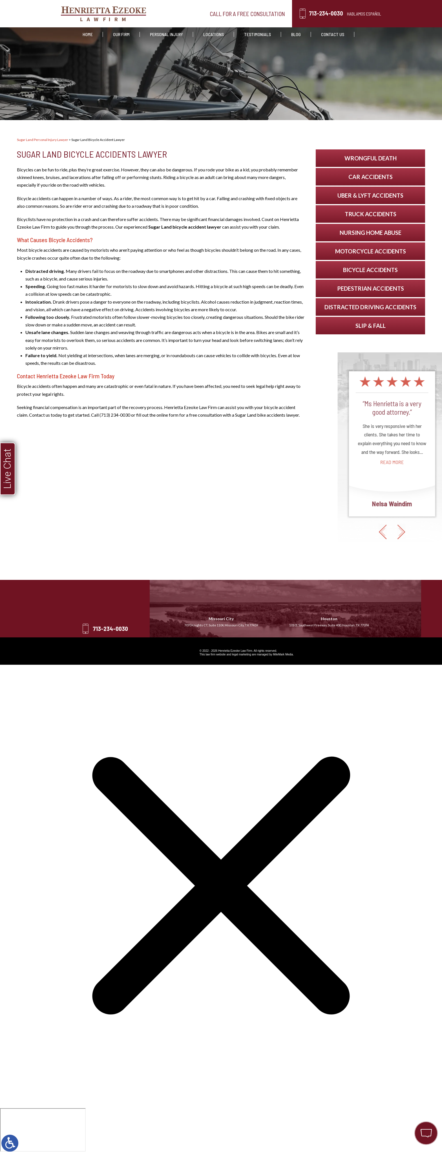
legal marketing (241, 654)
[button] (421, 532)
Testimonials (257, 34)
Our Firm (121, 34)
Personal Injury (166, 34)
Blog (296, 34)
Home (88, 34)
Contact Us (332, 34)
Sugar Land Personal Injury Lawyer (42, 140)
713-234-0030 (326, 13)
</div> (43, 1130)
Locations (213, 34)
